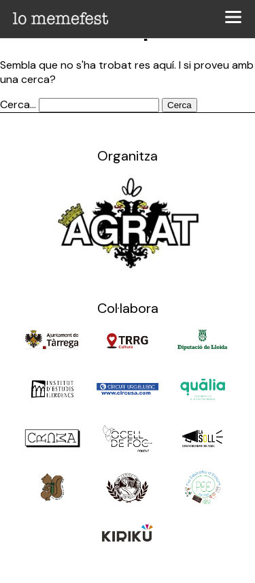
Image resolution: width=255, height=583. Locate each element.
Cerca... (18, 104)
